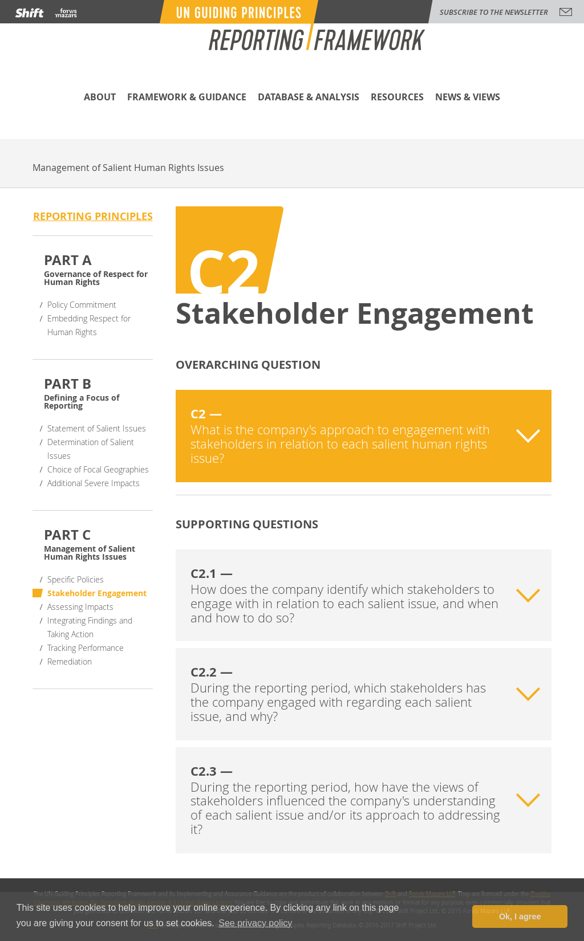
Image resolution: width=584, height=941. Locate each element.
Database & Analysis (308, 97)
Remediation (69, 661)
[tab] (363, 436)
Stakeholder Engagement (97, 593)
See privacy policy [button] (255, 923)
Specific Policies (75, 579)
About (100, 97)
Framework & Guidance (186, 97)
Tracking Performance (85, 647)
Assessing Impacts (80, 606)
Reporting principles (93, 216)
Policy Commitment (81, 304)
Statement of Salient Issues (96, 428)
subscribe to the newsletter (494, 12)
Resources (397, 97)
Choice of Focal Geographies (98, 469)
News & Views (467, 97)
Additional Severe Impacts (93, 483)
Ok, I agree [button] (520, 916)
